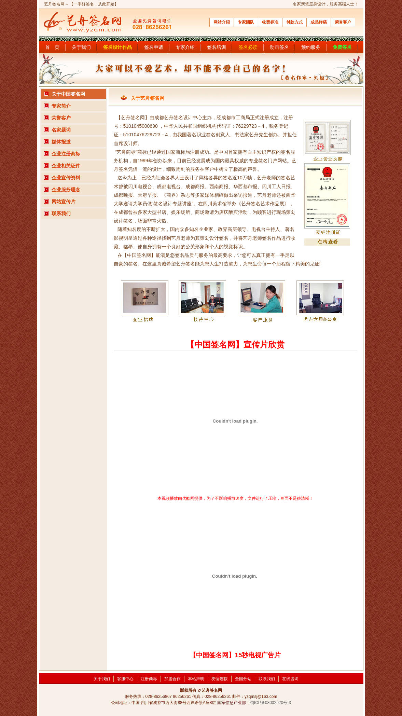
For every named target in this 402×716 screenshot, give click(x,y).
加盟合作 (172, 678)
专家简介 (61, 106)
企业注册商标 (66, 153)
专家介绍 (185, 47)
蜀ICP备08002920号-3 (270, 702)
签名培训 (216, 47)
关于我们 (81, 47)
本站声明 (196, 678)
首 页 (52, 47)
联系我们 (61, 213)
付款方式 (294, 22)
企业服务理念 (66, 189)
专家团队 (246, 22)
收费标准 (270, 22)
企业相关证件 (66, 165)
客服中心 (125, 678)
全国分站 (243, 678)
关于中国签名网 (68, 94)
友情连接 (219, 678)
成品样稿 (318, 22)
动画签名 (279, 47)
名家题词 (61, 130)
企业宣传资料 (66, 177)
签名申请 (153, 47)
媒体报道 (61, 141)
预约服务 (310, 47)
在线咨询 (290, 678)
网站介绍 (221, 22)
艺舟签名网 (54, 4)
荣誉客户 (343, 22)
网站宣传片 (63, 201)
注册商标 (149, 678)
